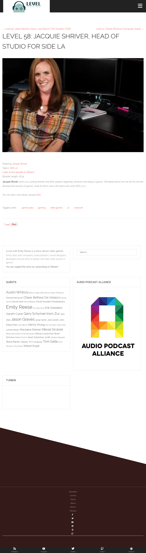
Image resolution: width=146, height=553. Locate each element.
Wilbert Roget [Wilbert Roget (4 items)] (31, 345)
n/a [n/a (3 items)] (23, 333)
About (73, 503)
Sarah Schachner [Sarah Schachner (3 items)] (36, 337)
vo (68, 207)
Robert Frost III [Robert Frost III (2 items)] (21, 337)
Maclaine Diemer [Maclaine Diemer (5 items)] (30, 329)
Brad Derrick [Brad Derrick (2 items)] (45, 293)
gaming (41, 207)
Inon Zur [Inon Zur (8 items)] (53, 314)
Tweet (7, 224)
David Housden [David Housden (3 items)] (43, 301)
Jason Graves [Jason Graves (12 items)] (23, 319)
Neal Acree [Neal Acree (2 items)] (30, 334)
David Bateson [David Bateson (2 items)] (30, 302)
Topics (73, 499)
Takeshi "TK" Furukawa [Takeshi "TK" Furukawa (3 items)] (31, 342)
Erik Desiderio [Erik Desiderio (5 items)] (53, 307)
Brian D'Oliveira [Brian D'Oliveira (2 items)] (57, 293)
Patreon (73, 511)
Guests (73, 495)
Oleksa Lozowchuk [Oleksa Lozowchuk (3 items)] (44, 333)
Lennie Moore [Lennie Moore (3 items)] (12, 329)
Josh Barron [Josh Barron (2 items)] (23, 325)
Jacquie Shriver (19, 163)
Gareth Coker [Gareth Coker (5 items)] (14, 313)
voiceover (78, 207)
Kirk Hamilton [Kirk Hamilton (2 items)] (51, 325)
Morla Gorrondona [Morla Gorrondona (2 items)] (13, 334)
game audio (27, 207)
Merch (73, 507)
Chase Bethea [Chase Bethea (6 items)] (33, 297)
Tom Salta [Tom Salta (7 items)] (50, 341)
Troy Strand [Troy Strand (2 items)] (18, 346)
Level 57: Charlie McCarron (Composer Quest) (120, 29)
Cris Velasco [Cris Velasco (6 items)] (52, 297)
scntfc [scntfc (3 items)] (47, 337)
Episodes (73, 492)
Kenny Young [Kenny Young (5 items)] (36, 324)
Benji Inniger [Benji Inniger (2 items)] (34, 293)
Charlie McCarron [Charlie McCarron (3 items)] (14, 297)
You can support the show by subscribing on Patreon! (32, 267)
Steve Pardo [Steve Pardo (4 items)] (13, 341)
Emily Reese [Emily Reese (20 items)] (19, 307)
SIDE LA (14, 168)
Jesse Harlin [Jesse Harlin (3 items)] (41, 320)
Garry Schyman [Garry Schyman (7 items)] (35, 314)
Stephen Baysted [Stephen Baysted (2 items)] (58, 337)
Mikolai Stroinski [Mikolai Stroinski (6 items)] (52, 329)
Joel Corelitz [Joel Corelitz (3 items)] (53, 320)
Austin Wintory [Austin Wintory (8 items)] (17, 292)
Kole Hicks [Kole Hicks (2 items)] (61, 325)
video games (56, 207)
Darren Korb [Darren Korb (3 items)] (17, 301)
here (38, 195)
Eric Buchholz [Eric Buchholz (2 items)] (38, 308)
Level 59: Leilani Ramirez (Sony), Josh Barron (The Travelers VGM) (36, 29)
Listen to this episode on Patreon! (18, 172)
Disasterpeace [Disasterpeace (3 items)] (58, 301)
